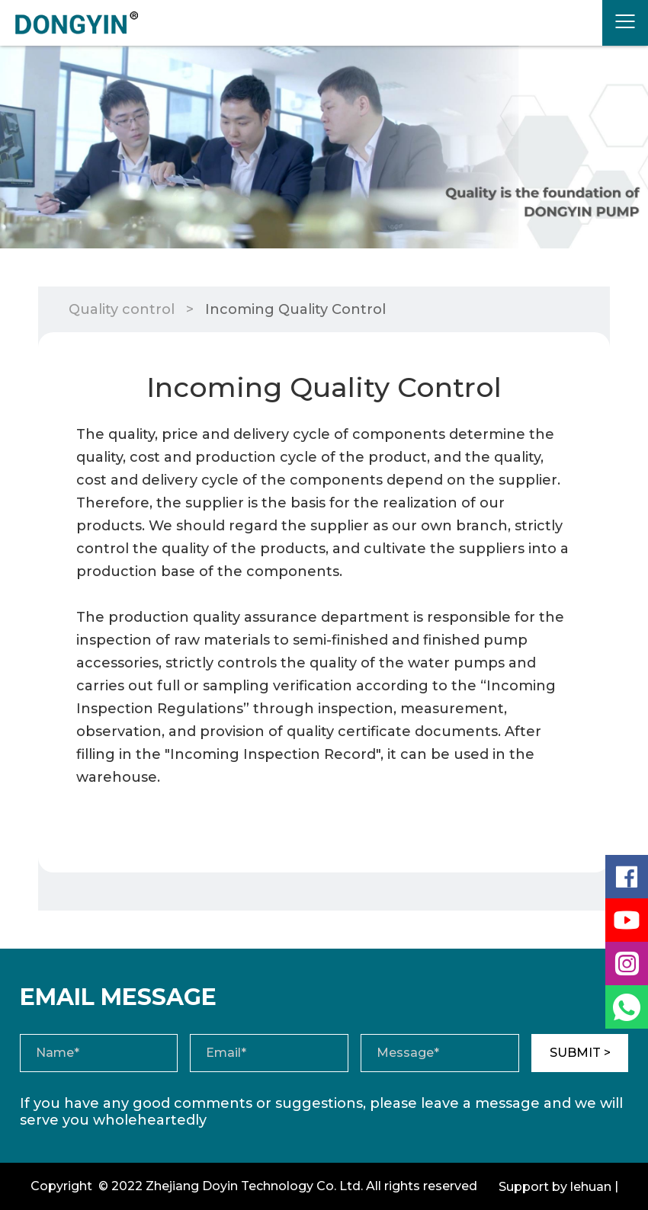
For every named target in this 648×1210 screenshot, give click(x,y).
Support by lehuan (555, 1187)
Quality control (122, 309)
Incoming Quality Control (295, 309)
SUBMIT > (580, 1052)
